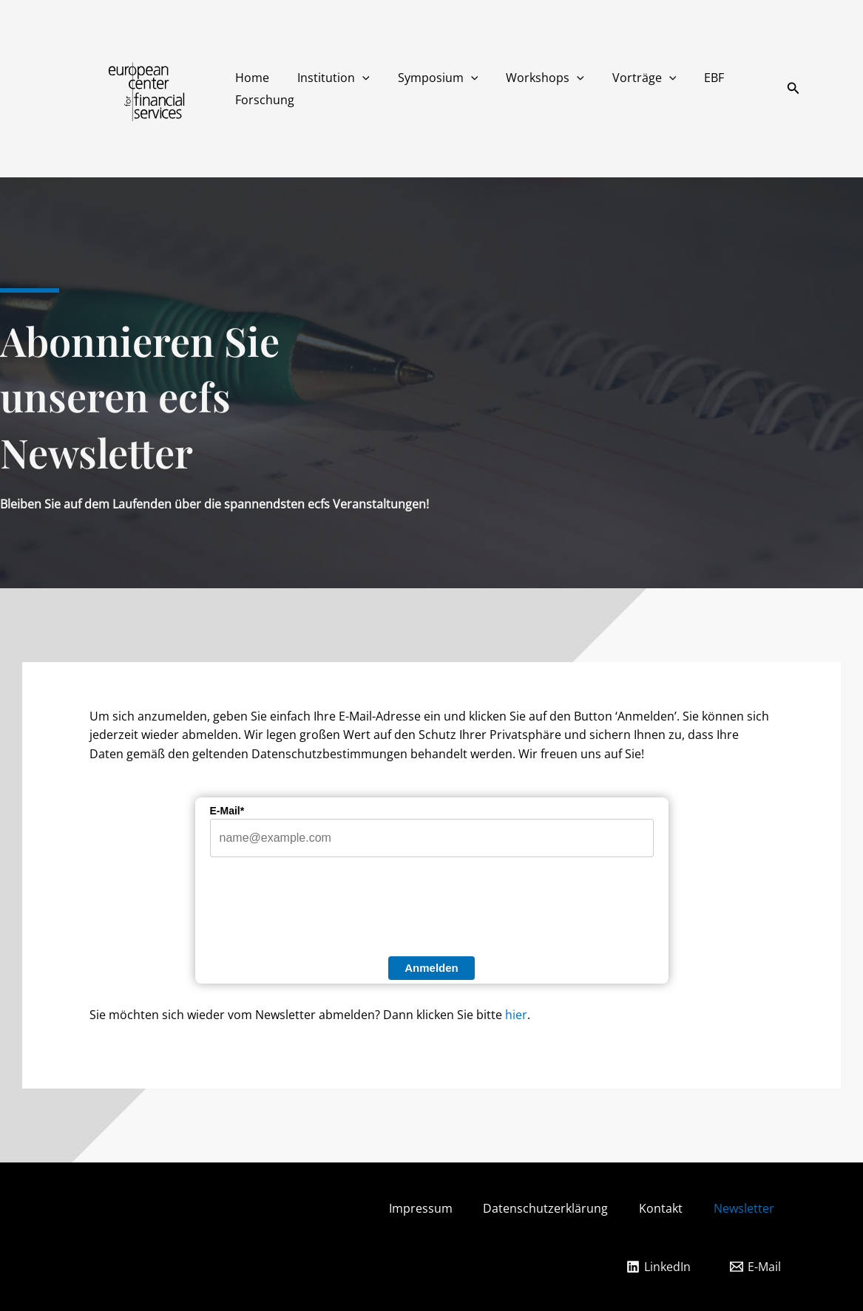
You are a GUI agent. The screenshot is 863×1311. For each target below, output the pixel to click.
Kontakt (679, 1208)
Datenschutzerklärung (557, 1208)
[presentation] (322, 910)
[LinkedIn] (658, 1265)
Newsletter (768, 1208)
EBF (690, 77)
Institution (327, 78)
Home (250, 77)
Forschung (262, 100)
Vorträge (624, 78)
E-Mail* (227, 811)
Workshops (529, 78)
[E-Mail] (755, 1265)
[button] (355, 78)
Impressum (426, 1208)
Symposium (427, 78)
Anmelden (431, 967)
